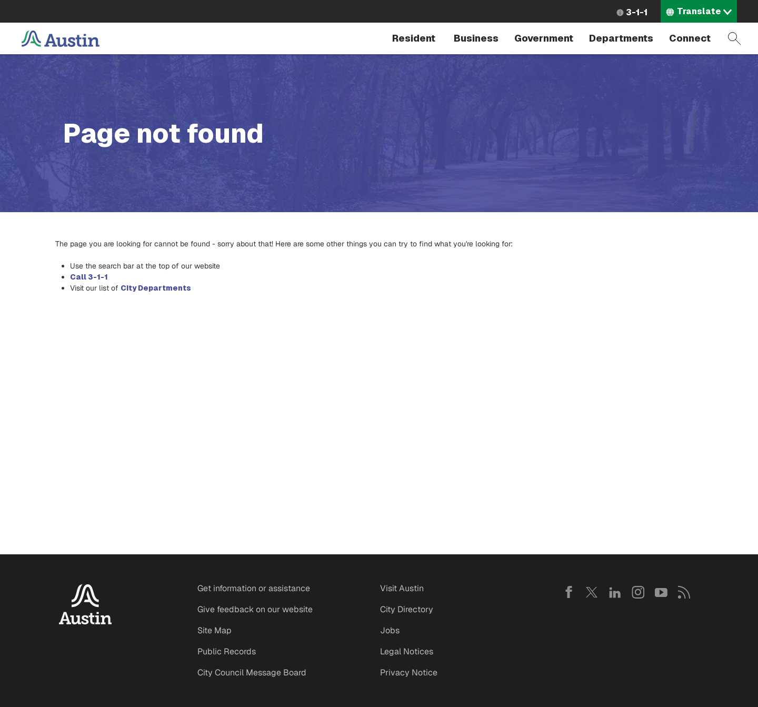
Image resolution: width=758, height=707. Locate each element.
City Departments (156, 288)
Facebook (568, 592)
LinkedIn (615, 592)
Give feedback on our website (255, 609)
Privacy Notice (408, 672)
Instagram (638, 592)
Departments (621, 38)
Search (734, 38)
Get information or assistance (253, 588)
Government (543, 38)
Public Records (226, 651)
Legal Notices (406, 651)
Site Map (214, 630)
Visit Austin (402, 588)
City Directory (406, 609)
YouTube (661, 592)
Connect (690, 38)
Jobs (390, 630)
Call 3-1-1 (89, 277)
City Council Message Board (251, 672)
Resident (413, 38)
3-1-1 (636, 12)
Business (476, 38)
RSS (684, 592)
